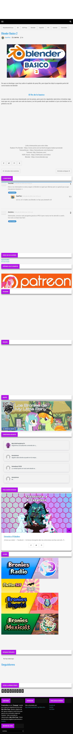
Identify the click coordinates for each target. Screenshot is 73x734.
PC (48, 27)
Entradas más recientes (11, 171)
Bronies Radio (5, 261)
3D (18, 27)
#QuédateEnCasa (8, 27)
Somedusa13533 (17, 466)
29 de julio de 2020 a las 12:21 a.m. (23, 212)
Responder (12, 192)
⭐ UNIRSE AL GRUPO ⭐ (9, 429)
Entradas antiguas (63, 171)
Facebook (52, 705)
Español (41, 27)
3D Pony (24, 27)
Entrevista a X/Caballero (12, 536)
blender (33, 27)
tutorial (55, 27)
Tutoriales (64, 27)
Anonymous (15, 455)
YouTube (51, 709)
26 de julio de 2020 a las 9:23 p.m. (23, 183)
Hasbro (3, 721)
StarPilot (19, 196)
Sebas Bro (42, 707)
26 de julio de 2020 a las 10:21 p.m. (31, 196)
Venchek (10, 183)
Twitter (51, 707)
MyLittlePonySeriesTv (18, 443)
